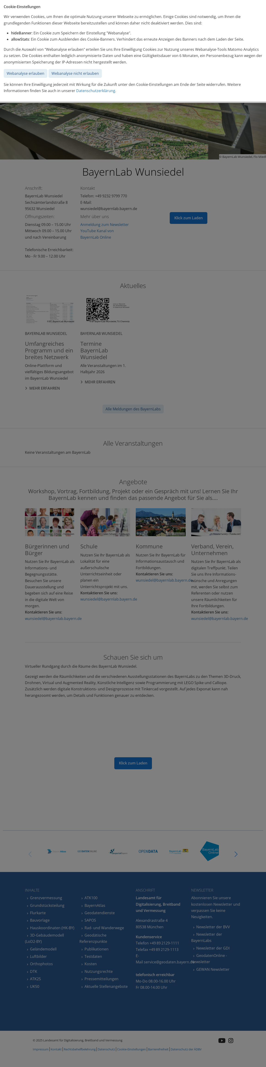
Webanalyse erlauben (25, 73)
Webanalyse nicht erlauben (75, 73)
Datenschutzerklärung (95, 90)
